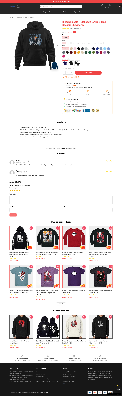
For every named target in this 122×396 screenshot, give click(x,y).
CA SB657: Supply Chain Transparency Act (47, 381)
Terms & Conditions (41, 374)
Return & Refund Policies (69, 376)
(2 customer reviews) (75, 28)
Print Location (66, 59)
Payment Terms (67, 374)
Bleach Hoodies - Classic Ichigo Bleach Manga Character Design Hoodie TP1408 (100, 254)
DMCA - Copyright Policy (42, 379)
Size (63, 40)
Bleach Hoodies (29, 17)
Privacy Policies (40, 376)
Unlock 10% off (118, 388)
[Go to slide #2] (39, 74)
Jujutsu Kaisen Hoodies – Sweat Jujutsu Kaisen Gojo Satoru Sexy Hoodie (19, 254)
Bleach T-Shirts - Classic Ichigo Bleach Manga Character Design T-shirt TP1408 (47, 293)
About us (38, 372)
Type (63, 35)
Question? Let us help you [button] (114, 394)
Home (11, 17)
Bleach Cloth (19, 17)
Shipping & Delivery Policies (70, 372)
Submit (13, 215)
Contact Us (65, 379)
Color (63, 45)
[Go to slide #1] (30, 74)
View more (61, 303)
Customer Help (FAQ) (68, 381)
